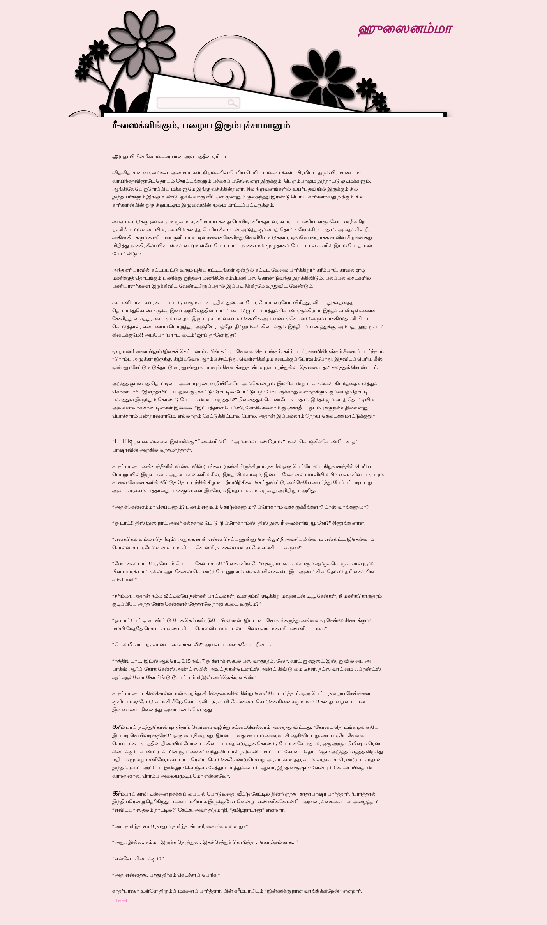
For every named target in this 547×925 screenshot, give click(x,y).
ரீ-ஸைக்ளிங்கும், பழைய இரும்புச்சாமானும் (201, 125)
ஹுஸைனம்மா (404, 27)
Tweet (121, 900)
